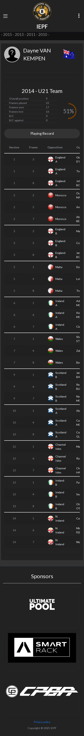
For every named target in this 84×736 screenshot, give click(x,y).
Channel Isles (60, 446)
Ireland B (59, 482)
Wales (59, 338)
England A (60, 159)
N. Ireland (59, 518)
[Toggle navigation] (5, 16)
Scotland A (60, 410)
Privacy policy (42, 722)
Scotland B (60, 375)
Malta (58, 267)
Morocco (60, 195)
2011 (31, 34)
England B (60, 231)
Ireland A (59, 303)
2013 (19, 34)
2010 (42, 34)
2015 (7, 34)
